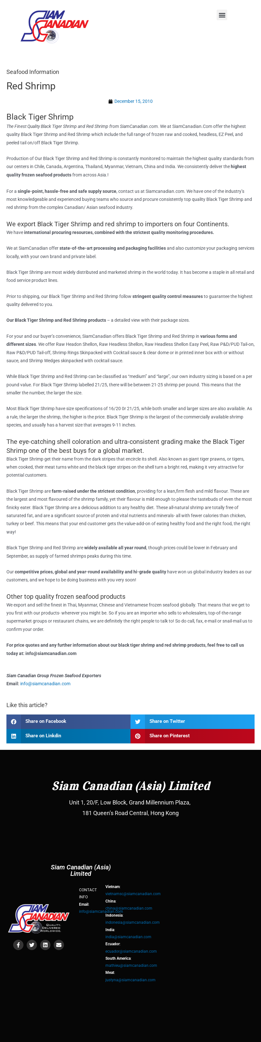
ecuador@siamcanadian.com (131, 951)
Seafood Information (32, 71)
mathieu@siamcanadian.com (131, 965)
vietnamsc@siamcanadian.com (133, 894)
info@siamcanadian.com (45, 683)
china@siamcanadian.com (128, 908)
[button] (222, 15)
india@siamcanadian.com (128, 937)
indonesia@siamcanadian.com (132, 922)
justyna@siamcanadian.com (130, 980)
